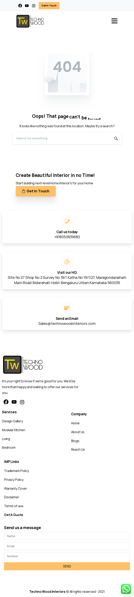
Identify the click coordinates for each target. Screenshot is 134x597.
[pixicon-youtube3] (14, 402)
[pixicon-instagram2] (22, 402)
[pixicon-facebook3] (6, 402)
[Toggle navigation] (114, 20)
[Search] (62, 138)
